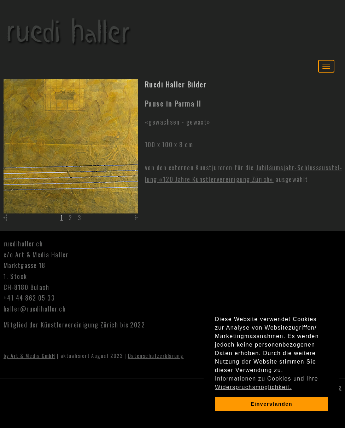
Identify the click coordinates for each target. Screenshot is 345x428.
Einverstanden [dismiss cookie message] (271, 404)
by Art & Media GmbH (29, 355)
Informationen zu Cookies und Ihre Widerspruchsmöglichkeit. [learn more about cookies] (266, 383)
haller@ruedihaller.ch (35, 308)
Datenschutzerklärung (156, 355)
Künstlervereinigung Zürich (79, 324)
